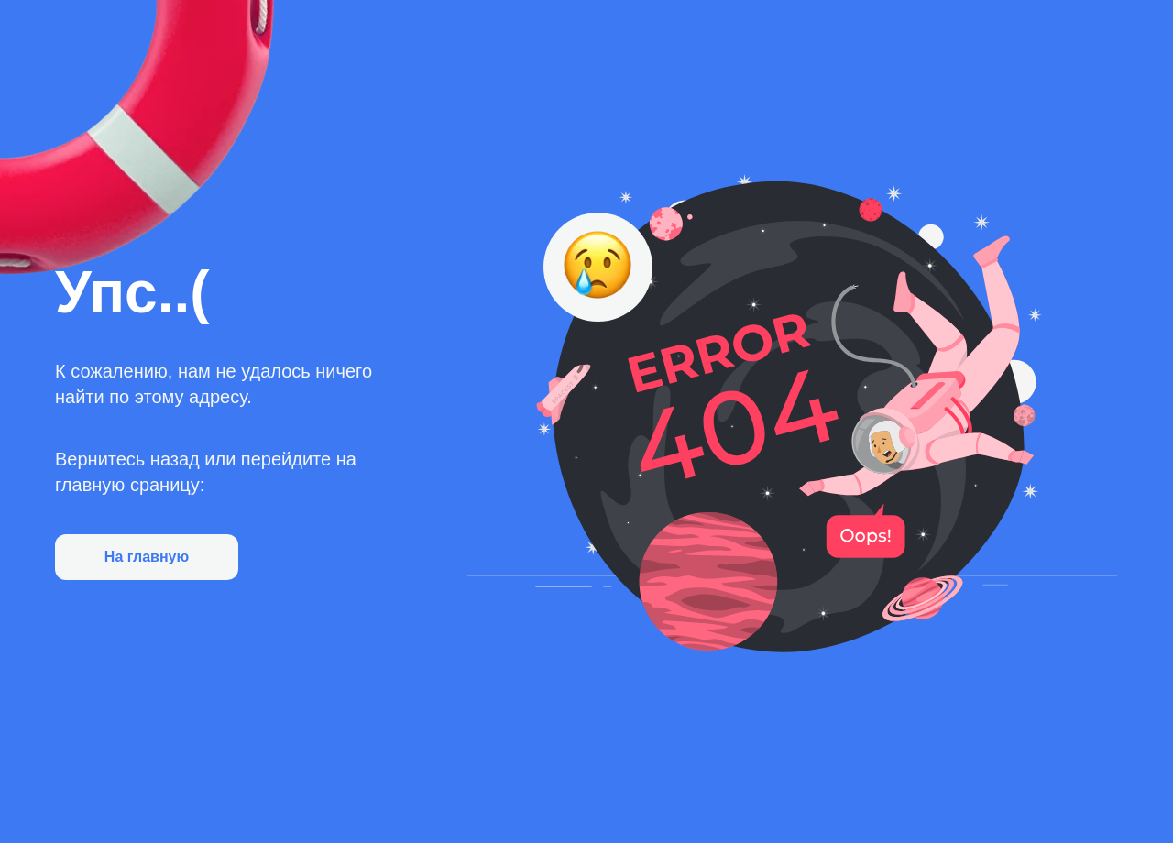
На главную (146, 556)
